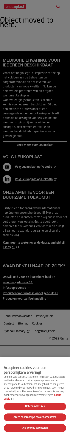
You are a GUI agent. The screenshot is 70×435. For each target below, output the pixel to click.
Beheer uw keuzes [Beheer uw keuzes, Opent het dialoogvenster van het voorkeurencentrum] (35, 406)
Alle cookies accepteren (35, 428)
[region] (35, 396)
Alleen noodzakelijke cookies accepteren (34, 417)
